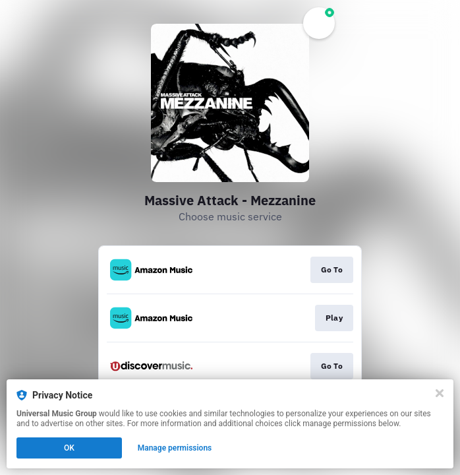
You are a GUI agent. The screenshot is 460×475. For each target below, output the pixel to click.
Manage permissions (175, 448)
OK (69, 448)
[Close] (439, 393)
